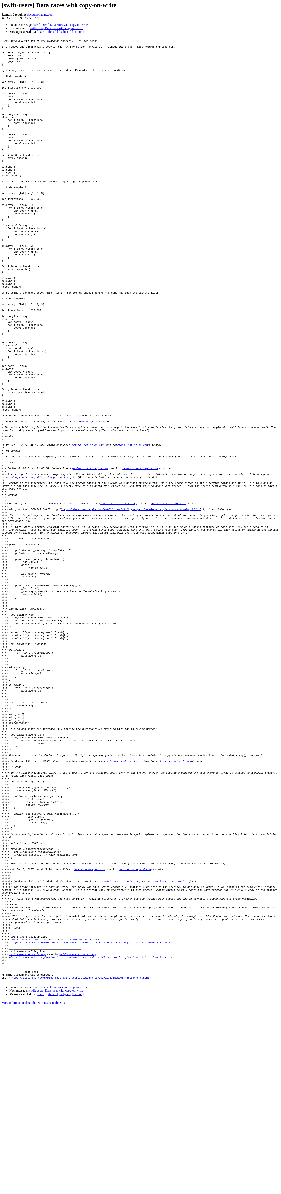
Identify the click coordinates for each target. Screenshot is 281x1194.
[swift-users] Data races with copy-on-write (60, 24)
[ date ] (41, 31)
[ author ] (78, 31)
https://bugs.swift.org (18, 565)
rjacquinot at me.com (40, 14)
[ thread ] (52, 31)
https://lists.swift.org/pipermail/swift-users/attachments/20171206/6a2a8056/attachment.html (80, 1165)
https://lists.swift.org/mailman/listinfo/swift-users (50, 1123)
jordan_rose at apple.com (85, 498)
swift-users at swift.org (118, 596)
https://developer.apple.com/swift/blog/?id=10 (95, 603)
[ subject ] (65, 31)
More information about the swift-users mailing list (34, 1190)
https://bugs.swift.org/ (55, 565)
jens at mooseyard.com (89, 1035)
